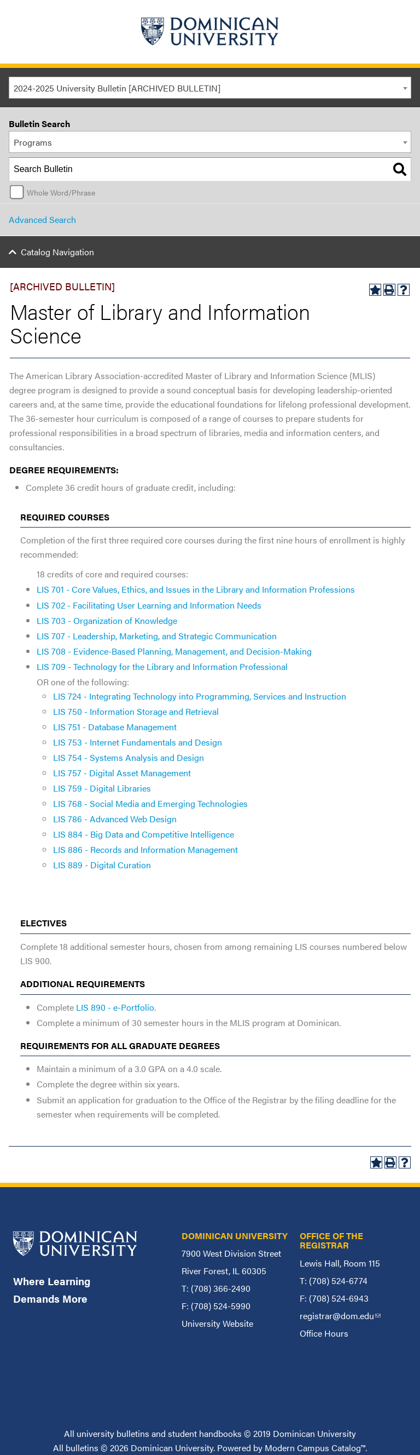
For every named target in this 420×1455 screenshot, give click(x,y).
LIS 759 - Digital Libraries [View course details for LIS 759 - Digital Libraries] (102, 788)
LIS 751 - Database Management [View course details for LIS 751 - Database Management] (115, 726)
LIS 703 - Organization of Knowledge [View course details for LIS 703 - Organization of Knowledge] (107, 620)
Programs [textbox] (33, 142)
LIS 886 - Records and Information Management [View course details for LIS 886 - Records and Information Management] (145, 849)
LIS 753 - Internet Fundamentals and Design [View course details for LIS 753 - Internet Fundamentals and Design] (137, 742)
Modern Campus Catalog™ (315, 1447)
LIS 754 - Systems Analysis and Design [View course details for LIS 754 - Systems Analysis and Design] (128, 757)
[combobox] (210, 88)
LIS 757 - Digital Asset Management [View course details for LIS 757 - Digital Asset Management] (122, 772)
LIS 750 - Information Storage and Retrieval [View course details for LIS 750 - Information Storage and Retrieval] (136, 711)
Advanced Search (42, 219)
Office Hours (324, 1333)
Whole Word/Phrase (61, 192)
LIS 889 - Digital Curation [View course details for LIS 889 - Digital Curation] (102, 864)
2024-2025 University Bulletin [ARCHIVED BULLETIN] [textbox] (117, 88)
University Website (217, 1323)
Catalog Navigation (57, 251)
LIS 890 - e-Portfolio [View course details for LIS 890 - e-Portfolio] (115, 1007)
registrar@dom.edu (340, 1315)
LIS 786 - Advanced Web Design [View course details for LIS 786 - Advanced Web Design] (115, 818)
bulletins (82, 1447)
